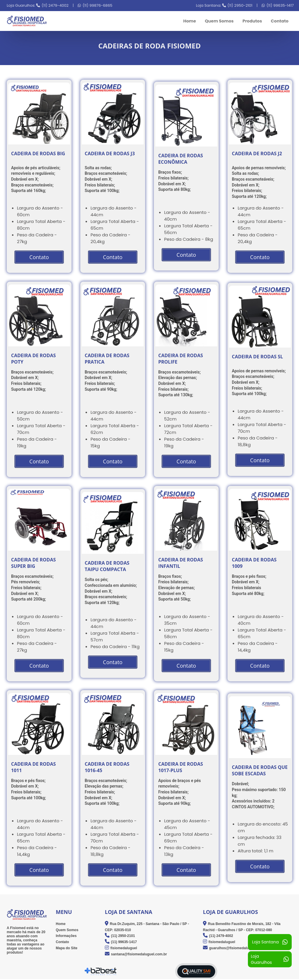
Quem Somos (219, 21)
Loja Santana (269, 942)
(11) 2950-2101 (239, 5)
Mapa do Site (66, 948)
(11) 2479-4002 (55, 5)
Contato (279, 21)
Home (189, 21)
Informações (66, 936)
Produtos (252, 21)
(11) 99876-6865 (97, 5)
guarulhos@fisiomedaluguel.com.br (239, 948)
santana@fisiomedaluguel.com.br (139, 954)
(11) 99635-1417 (280, 5)
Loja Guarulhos (270, 959)
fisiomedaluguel (123, 948)
